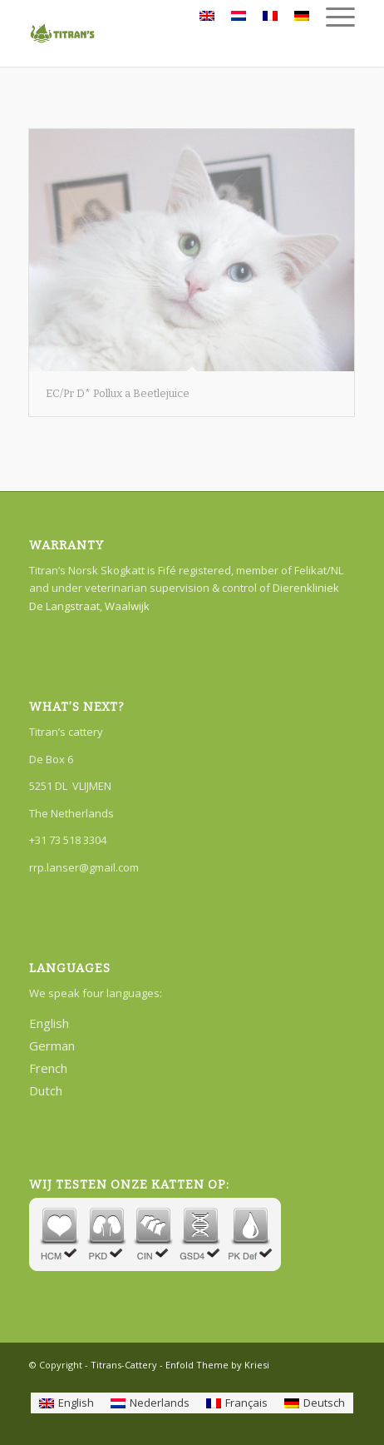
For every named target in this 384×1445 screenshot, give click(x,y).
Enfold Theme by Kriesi (217, 1364)
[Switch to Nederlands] (150, 1403)
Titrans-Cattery (124, 1364)
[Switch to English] (66, 1403)
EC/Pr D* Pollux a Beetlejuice (118, 393)
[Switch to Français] (237, 1403)
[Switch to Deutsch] (314, 1403)
